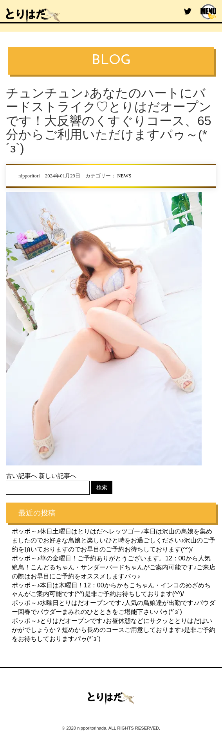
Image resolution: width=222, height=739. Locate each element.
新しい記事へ (57, 475)
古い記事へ (21, 475)
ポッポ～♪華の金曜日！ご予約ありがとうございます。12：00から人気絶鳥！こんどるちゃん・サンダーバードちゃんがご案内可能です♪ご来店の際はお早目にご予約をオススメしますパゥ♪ (113, 567)
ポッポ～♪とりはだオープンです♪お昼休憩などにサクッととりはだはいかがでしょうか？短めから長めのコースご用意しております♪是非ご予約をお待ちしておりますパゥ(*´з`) (113, 629)
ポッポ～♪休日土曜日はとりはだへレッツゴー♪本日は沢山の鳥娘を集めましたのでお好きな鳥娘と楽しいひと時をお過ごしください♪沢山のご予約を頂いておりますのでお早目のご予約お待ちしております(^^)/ (113, 540)
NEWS (124, 176)
